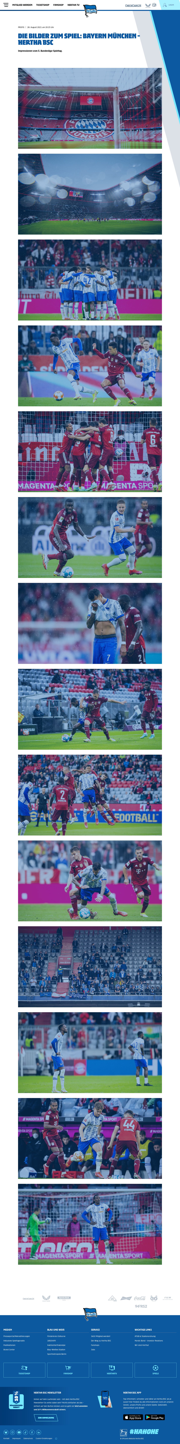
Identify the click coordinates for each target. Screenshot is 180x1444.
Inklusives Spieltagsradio (14, 1341)
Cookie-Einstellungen (44, 1438)
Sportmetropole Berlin (56, 1354)
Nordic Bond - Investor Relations (149, 1341)
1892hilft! (51, 1341)
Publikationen (9, 1345)
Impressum (16, 1438)
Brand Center (9, 1349)
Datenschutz (28, 1438)
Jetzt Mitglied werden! (100, 1336)
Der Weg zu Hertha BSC (101, 1341)
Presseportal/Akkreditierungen (16, 1336)
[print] (56, 1439)
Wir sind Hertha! (142, 1345)
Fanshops (95, 1345)
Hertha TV (73, 4)
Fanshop (58, 4)
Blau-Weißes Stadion (56, 1349)
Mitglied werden (22, 4)
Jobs (93, 1349)
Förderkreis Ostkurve (56, 1336)
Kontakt (6, 1438)
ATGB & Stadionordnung (145, 1336)
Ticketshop (42, 4)
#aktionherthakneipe (56, 1345)
